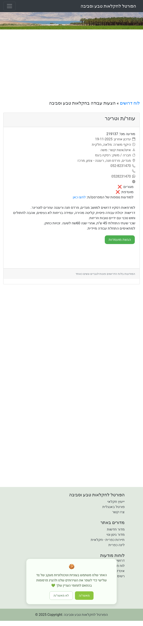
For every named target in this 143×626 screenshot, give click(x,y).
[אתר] (133, 182)
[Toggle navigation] (9, 6)
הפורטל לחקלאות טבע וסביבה (108, 6)
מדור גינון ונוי (115, 534)
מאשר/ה (84, 595)
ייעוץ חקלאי (116, 502)
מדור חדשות (116, 529)
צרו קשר (118, 512)
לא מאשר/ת (61, 595)
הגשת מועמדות (120, 240)
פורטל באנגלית (113, 507)
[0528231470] (123, 176)
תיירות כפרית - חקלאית (108, 540)
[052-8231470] (122, 165)
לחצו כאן (79, 197)
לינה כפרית (116, 545)
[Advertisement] (71, 65)
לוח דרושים (130, 103)
